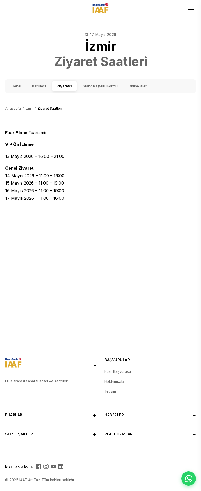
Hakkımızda (114, 381)
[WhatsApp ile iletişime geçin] (188, 478)
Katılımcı (39, 86)
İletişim (110, 391)
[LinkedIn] (60, 466)
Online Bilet (138, 86)
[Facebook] (38, 466)
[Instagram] (46, 466)
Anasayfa (13, 108)
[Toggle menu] (191, 7)
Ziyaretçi (64, 86)
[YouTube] (53, 466)
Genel (16, 86)
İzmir (29, 108)
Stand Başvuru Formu (100, 86)
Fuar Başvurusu (117, 371)
